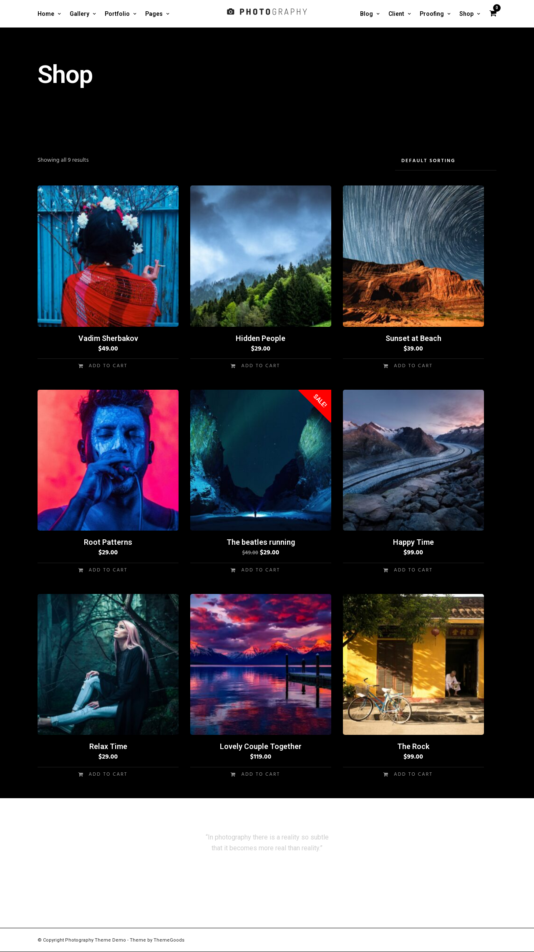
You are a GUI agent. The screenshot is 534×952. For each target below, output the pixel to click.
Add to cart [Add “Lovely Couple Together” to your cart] (260, 774)
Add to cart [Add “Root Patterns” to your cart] (108, 570)
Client (396, 13)
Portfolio (117, 13)
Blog (366, 13)
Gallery (79, 13)
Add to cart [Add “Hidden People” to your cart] (260, 366)
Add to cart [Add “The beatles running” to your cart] (260, 570)
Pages (154, 13)
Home (46, 13)
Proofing (432, 13)
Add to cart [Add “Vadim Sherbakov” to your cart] (108, 366)
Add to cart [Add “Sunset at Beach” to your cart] (413, 366)
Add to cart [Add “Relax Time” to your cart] (108, 774)
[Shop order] (445, 161)
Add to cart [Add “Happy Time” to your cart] (413, 570)
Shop (466, 13)
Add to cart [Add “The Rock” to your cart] (413, 774)
